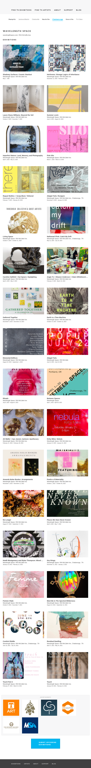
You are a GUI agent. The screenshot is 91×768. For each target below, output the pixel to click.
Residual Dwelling (54, 641)
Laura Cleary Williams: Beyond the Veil (18, 115)
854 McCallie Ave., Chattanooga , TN (71, 198)
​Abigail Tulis (52, 358)
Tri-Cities (79, 19)
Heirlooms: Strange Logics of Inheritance (63, 74)
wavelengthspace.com (10, 35)
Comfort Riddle (9, 641)
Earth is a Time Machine (56, 317)
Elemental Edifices (10, 358)
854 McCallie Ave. (25, 35)
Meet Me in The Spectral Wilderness (61, 601)
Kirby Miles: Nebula (54, 439)
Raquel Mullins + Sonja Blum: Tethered (18, 196)
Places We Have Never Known (59, 520)
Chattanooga (57, 19)
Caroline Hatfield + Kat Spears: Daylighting (20, 277)
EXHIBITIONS (21, 10)
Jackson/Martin (23, 19)
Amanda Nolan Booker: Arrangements (18, 479)
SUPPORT (68, 10)
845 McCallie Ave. (65, 319)
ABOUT (57, 10)
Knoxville (69, 19)
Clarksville (35, 19)
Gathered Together (10, 317)
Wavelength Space (9, 76)
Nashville (46, 19)
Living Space (8, 236)
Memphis (12, 19)
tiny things (51, 560)
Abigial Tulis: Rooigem (56, 196)
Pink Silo (50, 155)
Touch (49, 682)
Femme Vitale (8, 601)
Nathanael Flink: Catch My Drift (59, 236)
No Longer (7, 520)
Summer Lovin (52, 115)
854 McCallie (64, 360)
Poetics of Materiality (55, 479)
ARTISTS (43, 10)
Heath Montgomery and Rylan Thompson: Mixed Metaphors (26, 560)
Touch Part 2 (8, 682)
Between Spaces (53, 398)
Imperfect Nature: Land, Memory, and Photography (23, 155)
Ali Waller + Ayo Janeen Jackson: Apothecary (21, 439)
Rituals (5, 398)
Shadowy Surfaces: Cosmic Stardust (17, 74)
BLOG (78, 10)
